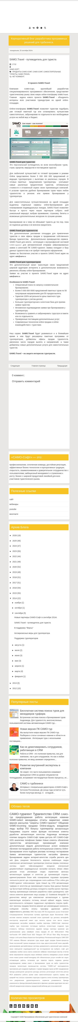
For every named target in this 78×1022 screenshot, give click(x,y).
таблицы (21, 929)
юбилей (12, 986)
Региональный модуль (53, 937)
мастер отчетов (62, 952)
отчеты (43, 820)
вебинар (26, 889)
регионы (43, 972)
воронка (46, 860)
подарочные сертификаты (44, 903)
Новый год (45, 883)
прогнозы (17, 906)
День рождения (21, 860)
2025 (14, 541)
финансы (64, 854)
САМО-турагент (16, 245)
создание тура (63, 926)
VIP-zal (49, 934)
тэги (11, 980)
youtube (13, 509)
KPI (19, 934)
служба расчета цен (59, 857)
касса (25, 952)
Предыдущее (62, 366)
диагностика (14, 897)
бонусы (34, 828)
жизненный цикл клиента (59, 946)
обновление (63, 840)
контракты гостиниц (30, 900)
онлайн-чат (60, 957)
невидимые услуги (56, 954)
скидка (42, 872)
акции (42, 940)
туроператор (46, 828)
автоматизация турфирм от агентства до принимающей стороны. (39, 875)
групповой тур (47, 917)
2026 (14, 535)
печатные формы (52, 863)
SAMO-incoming (18, 826)
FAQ (66, 932)
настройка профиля (27, 923)
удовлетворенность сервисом (37, 980)
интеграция (51, 817)
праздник (13, 966)
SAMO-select (16, 820)
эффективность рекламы (20, 912)
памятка (44, 960)
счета (44, 880)
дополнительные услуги (46, 846)
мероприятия (18, 954)
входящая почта (34, 943)
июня (17, 655)
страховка (28, 977)
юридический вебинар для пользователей (47, 986)
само (36, 974)
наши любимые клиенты (40, 954)
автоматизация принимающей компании (47, 843)
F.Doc (57, 880)
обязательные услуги (47, 957)
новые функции (39, 832)
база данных (56, 886)
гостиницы (50, 852)
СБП (66, 937)
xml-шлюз (19, 937)
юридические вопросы (23, 986)
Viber (54, 934)
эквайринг (30, 932)
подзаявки (54, 877)
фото (39, 983)
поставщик (34, 926)
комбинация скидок (60, 860)
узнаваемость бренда (60, 980)
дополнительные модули (21, 846)
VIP (44, 934)
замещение (18, 949)
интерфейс (64, 917)
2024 (14, 546)
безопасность (35, 860)
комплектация (15, 900)
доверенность (45, 946)
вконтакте (14, 514)
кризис (57, 889)
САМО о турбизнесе (31, 783)
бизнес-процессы (62, 940)
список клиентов (16, 895)
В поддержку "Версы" (23, 628)
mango (12, 937)
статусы (21, 977)
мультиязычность (16, 903)
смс (67, 974)
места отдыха (63, 920)
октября (18, 608)
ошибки (39, 923)
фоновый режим (31, 983)
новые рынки (18, 957)
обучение (14, 849)
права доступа (45, 837)
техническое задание (34, 929)
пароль (51, 960)
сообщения (14, 909)
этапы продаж (40, 932)
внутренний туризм (21, 943)
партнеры (64, 889)
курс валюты (40, 920)
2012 (14, 688)
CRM (56, 814)
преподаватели (63, 966)
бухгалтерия (18, 889)
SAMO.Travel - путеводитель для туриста (33, 59)
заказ (11, 949)
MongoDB (62, 895)
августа (18, 645)
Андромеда (52, 834)
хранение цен (63, 929)
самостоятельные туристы (49, 974)
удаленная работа (59, 909)
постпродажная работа (28, 849)
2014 (14, 598)
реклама (41, 852)
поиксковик (25, 926)
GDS (12, 840)
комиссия (36, 952)
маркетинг (54, 820)
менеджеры (31, 820)
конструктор (14, 920)
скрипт (22, 866)
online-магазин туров (31, 883)
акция (52, 914)
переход (13, 892)
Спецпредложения (16, 914)
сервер (62, 974)
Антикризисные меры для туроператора (32, 633)
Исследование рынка (52, 912)
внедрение (63, 826)
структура (36, 977)
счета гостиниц (52, 977)
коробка (51, 889)
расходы (36, 972)
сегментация (51, 926)
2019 (14, 572)
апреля (18, 666)
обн (38, 957)
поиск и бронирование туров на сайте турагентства (48, 963)
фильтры (64, 872)
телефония (30, 840)
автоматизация (62, 829)
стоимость (13, 929)
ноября (18, 603)
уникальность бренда (17, 983)
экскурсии (51, 866)
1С (47, 895)
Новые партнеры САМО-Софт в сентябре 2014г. (35, 617)
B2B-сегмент (59, 932)
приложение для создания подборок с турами (26, 969)
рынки (31, 974)
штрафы (42, 895)
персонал (65, 923)
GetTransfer (14, 934)
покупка (59, 903)
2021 (14, 562)
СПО (53, 883)
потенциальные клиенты (51, 849)
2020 (14, 567)
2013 (14, 683)
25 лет (51, 932)
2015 (14, 593)
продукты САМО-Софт (22, 72)
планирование (43, 877)
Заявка (13, 854)
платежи (13, 837)
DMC (32, 912)
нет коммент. (18, 77)
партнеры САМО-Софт (51, 923)
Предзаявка (15, 832)
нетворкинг (28, 903)
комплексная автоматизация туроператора (27, 863)
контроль (52, 869)
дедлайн (65, 943)
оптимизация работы (18, 960)
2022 (14, 556)
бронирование (16, 857)
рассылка (23, 823)
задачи (27, 857)
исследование (45, 949)
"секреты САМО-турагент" (43, 823)
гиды (42, 943)
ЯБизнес (23, 940)
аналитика (19, 840)
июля (17, 650)
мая (16, 661)
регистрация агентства (54, 972)
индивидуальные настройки (36, 869)
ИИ (43, 912)
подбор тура (14, 926)
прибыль (42, 926)
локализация (52, 952)
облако (59, 869)
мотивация (64, 834)
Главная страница (39, 366)
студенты (43, 977)
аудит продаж (50, 940)
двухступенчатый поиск (53, 943)
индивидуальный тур (31, 949)
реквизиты (17, 974)
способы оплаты (29, 909)
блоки (29, 877)
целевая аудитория (55, 983)
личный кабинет (47, 900)
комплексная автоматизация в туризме (51, 897)
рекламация (32, 872)
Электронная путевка (32, 914)
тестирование (62, 852)
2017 (14, 583)
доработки (14, 834)
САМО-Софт (38, 72)
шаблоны (51, 880)
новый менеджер (30, 957)
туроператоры (63, 977)
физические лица (31, 895)
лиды (12, 828)
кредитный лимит (26, 920)
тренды (46, 929)
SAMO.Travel (24, 74)
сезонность (64, 906)
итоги (25, 852)
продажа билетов (29, 906)
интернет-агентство (39, 857)
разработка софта (45, 892)
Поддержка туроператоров (26, 638)
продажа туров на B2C (50, 969)
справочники (53, 872)
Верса (25, 937)
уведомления (19, 980)
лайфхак (44, 952)
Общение (63, 823)
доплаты (57, 917)
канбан (20, 952)
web (11, 860)
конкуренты (42, 889)
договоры (34, 889)
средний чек (14, 977)
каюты (30, 952)
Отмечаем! (64, 912)
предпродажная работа (29, 817)
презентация (22, 966)
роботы (25, 974)
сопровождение (35, 880)
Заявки (39, 840)
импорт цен (26, 897)
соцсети (25, 832)
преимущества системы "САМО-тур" (42, 966)
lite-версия (64, 934)
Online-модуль (47, 826)
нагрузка (27, 954)
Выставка (38, 912)
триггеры (53, 929)
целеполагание (15, 932)
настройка (53, 854)
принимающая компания (27, 892)
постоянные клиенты (58, 832)
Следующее (15, 366)
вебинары (14, 504)
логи (54, 920)
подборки (33, 852)
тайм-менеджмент (36, 866)
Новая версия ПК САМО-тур (36, 729)
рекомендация (53, 906)
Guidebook (53, 895)
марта (17, 671)
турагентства (15, 843)
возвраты (26, 917)
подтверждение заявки (18, 963)
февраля (19, 676)
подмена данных (62, 960)
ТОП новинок (14, 940)
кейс (34, 877)
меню (11, 954)
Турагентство (42, 814)
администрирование (18, 877)
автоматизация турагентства (32, 854)
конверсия (63, 846)
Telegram (39, 934)
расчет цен (24, 880)
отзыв (22, 872)
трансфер (44, 909)
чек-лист (65, 983)
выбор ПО (23, 828)
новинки (64, 817)
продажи (32, 826)
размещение (19, 972)
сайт (12, 499)
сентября (19, 613)
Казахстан (31, 937)
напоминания (14, 923)
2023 (14, 551)
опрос (66, 957)
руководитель (58, 892)
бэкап (12, 943)
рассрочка (28, 972)
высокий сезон (35, 917)
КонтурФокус (40, 937)
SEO (33, 934)
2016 (14, 588)
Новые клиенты (50, 840)
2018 (14, 577)
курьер (49, 920)
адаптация (45, 914)
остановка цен (33, 960)
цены (23, 932)
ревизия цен (42, 906)
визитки (19, 917)
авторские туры (33, 940)
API (54, 837)
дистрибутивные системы (30, 946)
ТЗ (67, 895)
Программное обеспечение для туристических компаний (45, 1017)
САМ (63, 937)
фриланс (44, 983)
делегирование (15, 946)
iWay (58, 934)
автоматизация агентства (33, 834)
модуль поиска (62, 900)
